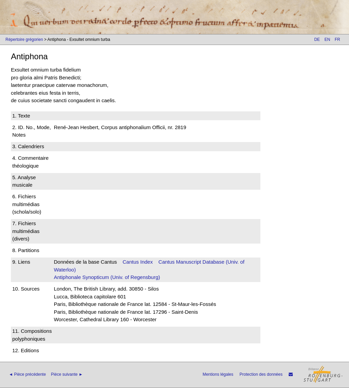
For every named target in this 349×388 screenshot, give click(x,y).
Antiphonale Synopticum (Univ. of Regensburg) (107, 277)
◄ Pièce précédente (27, 374)
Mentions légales (217, 374)
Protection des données (261, 374)
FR (337, 39)
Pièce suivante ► (67, 374)
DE (317, 39)
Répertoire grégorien (24, 39)
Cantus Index (138, 262)
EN (327, 39)
